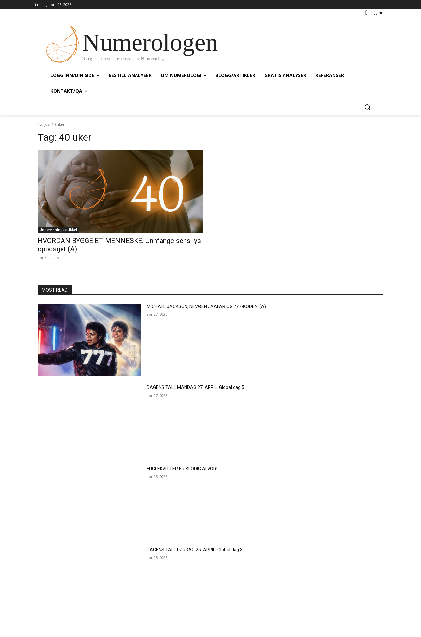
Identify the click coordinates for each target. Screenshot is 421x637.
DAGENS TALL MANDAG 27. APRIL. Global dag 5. (196, 387)
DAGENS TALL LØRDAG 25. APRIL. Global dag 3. (195, 549)
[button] (367, 107)
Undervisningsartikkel (58, 229)
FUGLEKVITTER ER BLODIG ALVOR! (182, 468)
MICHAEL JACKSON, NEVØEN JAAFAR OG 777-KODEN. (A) (206, 306)
